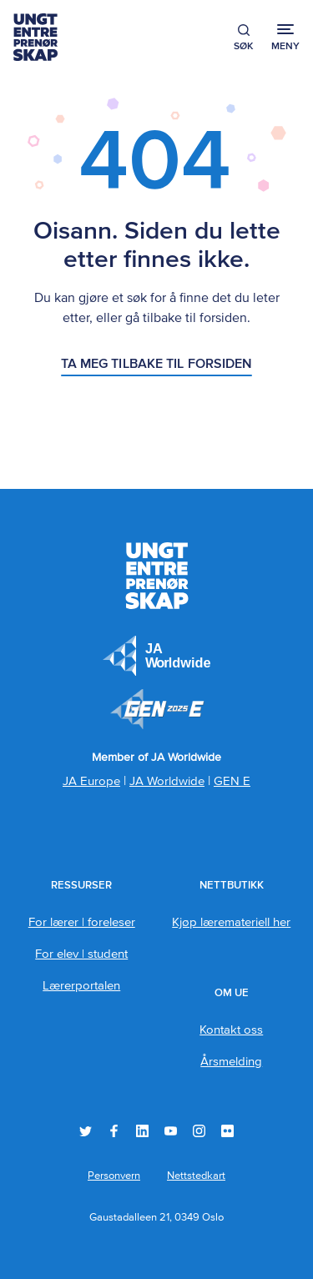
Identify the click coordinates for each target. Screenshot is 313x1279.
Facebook (114, 1131)
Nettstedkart (196, 1176)
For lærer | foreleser (81, 922)
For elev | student (81, 954)
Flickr (227, 1131)
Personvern (114, 1176)
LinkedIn (142, 1131)
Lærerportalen (81, 985)
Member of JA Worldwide (156, 709)
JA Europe (157, 656)
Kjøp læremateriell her (231, 922)
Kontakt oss (231, 1030)
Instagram (199, 1131)
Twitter (85, 1131)
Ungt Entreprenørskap (35, 37)
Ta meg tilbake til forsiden (157, 364)
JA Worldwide (166, 781)
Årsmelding (231, 1061)
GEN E (232, 781)
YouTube (170, 1131)
